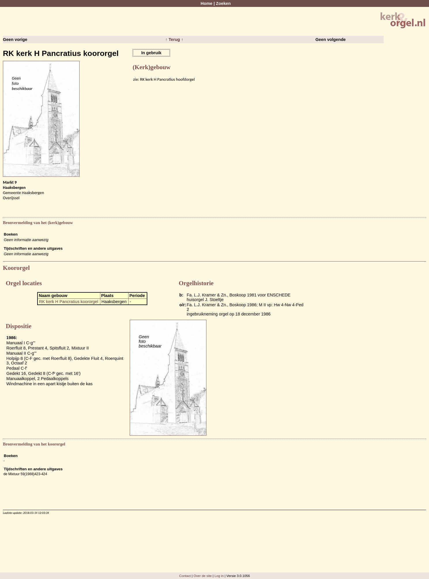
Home (206, 3)
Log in (219, 576)
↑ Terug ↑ (174, 39)
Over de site (202, 576)
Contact (185, 576)
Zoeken (223, 3)
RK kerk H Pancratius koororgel (68, 301)
